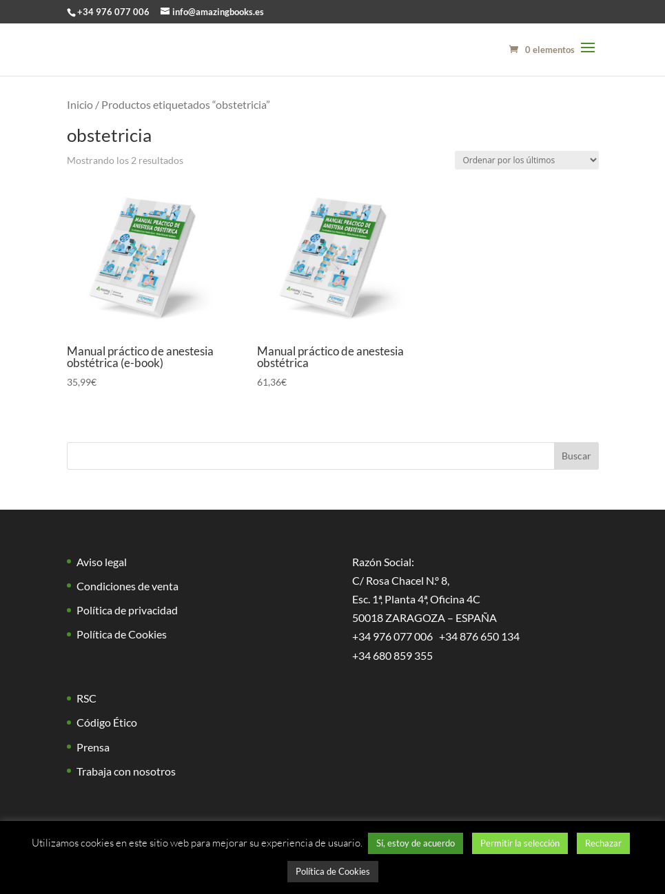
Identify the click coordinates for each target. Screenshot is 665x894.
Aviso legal (101, 561)
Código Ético (106, 722)
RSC (86, 698)
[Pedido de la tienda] (527, 160)
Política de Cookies (121, 634)
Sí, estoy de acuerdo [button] (415, 843)
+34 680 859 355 (392, 655)
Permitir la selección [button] (520, 843)
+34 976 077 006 (113, 11)
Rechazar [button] (603, 843)
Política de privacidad (127, 609)
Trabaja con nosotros (126, 771)
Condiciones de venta (127, 585)
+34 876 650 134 (479, 636)
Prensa (93, 746)
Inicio (80, 104)
